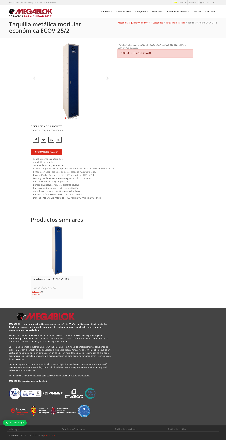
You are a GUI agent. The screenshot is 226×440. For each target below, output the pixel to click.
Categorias (141, 11)
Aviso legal (14, 429)
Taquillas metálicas (175, 22)
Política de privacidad (125, 429)
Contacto (210, 11)
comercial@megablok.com (31, 2)
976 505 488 (51, 2)
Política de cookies (177, 429)
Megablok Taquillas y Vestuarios (134, 22)
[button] (65, 118)
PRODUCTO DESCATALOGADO (136, 52)
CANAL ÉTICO (50, 435)
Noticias (197, 11)
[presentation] (34, 78)
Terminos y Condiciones (73, 429)
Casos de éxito (123, 11)
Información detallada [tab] (46, 152)
